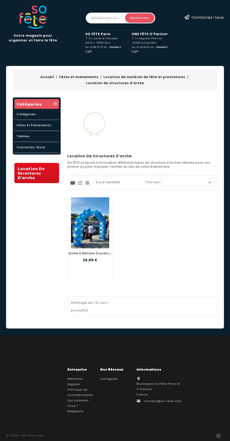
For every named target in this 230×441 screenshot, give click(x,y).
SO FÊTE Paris (98, 34)
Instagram (109, 379)
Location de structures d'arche (31, 173)
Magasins (75, 411)
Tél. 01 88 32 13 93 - (97, 47)
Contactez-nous (208, 17)
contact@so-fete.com (163, 401)
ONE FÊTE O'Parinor (150, 34)
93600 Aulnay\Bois (144, 42)
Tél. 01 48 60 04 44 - (144, 47)
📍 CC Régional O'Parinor (147, 38)
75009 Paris (103, 42)
